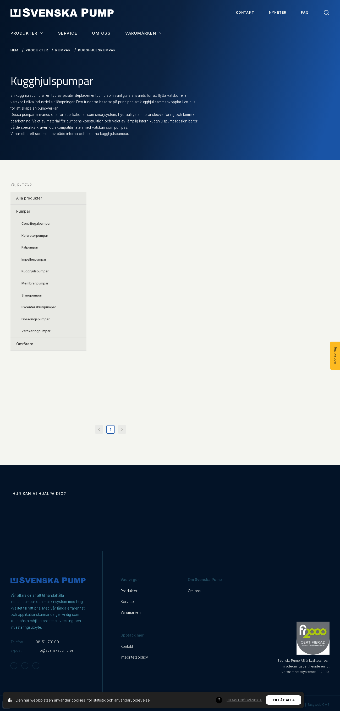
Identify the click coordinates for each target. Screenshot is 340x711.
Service (68, 33)
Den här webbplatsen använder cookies (50, 700)
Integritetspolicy (134, 657)
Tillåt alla (283, 700)
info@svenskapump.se (54, 650)
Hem (14, 50)
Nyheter (277, 12)
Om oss (101, 33)
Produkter (26, 33)
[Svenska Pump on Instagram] (13, 665)
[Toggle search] (326, 12)
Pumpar (63, 50)
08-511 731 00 (47, 642)
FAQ (305, 12)
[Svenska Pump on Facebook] (24, 665)
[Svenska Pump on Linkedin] (35, 665)
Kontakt (245, 12)
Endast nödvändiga (244, 700)
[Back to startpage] (62, 12)
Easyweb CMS (319, 705)
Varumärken (143, 33)
